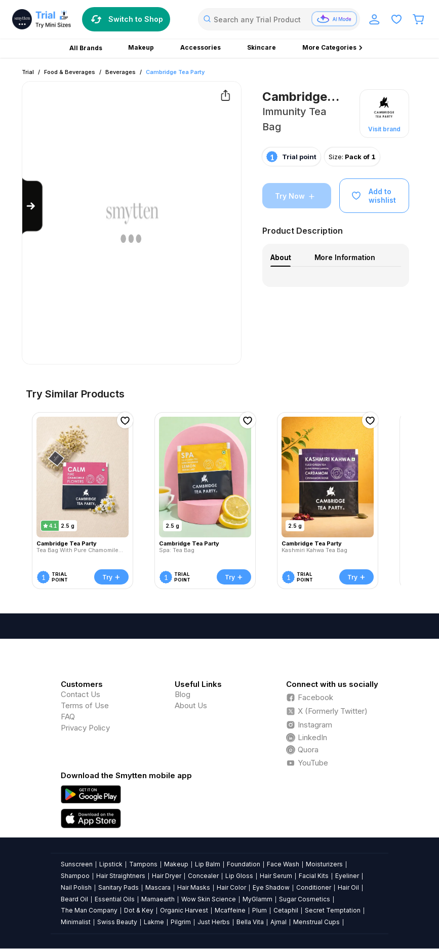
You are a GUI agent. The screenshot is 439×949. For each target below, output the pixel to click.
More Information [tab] (345, 257)
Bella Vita (250, 922)
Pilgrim (181, 922)
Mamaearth (158, 899)
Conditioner (313, 887)
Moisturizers (324, 864)
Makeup (176, 864)
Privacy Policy (85, 728)
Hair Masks (193, 887)
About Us (191, 705)
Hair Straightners (120, 876)
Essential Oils (115, 899)
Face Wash (283, 864)
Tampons (143, 864)
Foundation (243, 864)
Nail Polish (76, 887)
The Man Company (89, 910)
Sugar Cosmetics (304, 899)
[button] (384, 113)
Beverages (120, 72)
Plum (259, 910)
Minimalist (76, 922)
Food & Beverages (69, 72)
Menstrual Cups (316, 922)
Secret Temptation (333, 910)
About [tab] (280, 257)
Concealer (203, 876)
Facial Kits (314, 876)
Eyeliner (347, 876)
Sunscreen (77, 864)
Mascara (158, 887)
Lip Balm (207, 864)
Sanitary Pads (118, 887)
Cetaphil (285, 910)
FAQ (68, 716)
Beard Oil (74, 899)
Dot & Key (138, 910)
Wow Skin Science (208, 899)
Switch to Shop (126, 19)
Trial (28, 72)
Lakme (154, 922)
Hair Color (231, 887)
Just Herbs (213, 922)
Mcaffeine (230, 910)
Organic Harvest (184, 910)
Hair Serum (276, 876)
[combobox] (279, 19)
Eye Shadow (271, 887)
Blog (182, 694)
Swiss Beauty (117, 922)
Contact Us (80, 694)
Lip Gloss (239, 876)
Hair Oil (348, 887)
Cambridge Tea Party (175, 72)
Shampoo (75, 876)
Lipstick (111, 864)
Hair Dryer (166, 876)
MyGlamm (257, 899)
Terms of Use (85, 705)
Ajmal (278, 922)
